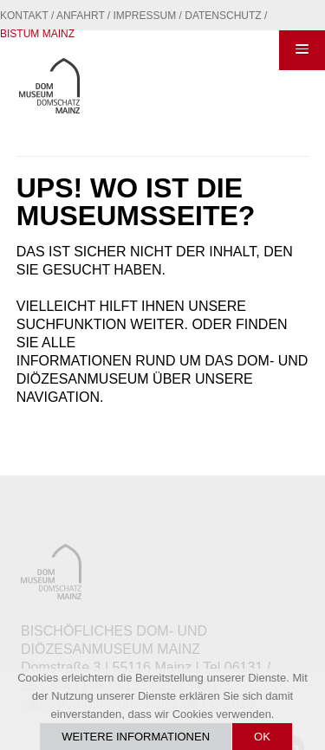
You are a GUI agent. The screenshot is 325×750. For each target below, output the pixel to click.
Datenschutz (223, 16)
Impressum (145, 16)
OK (262, 736)
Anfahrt (80, 16)
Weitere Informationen (136, 736)
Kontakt (24, 16)
